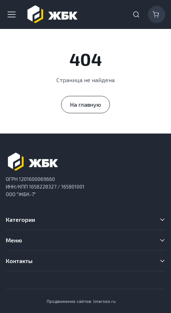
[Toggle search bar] (136, 14)
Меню (14, 240)
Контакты (19, 260)
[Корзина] (156, 14)
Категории (20, 219)
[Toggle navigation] (11, 14)
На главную (85, 104)
